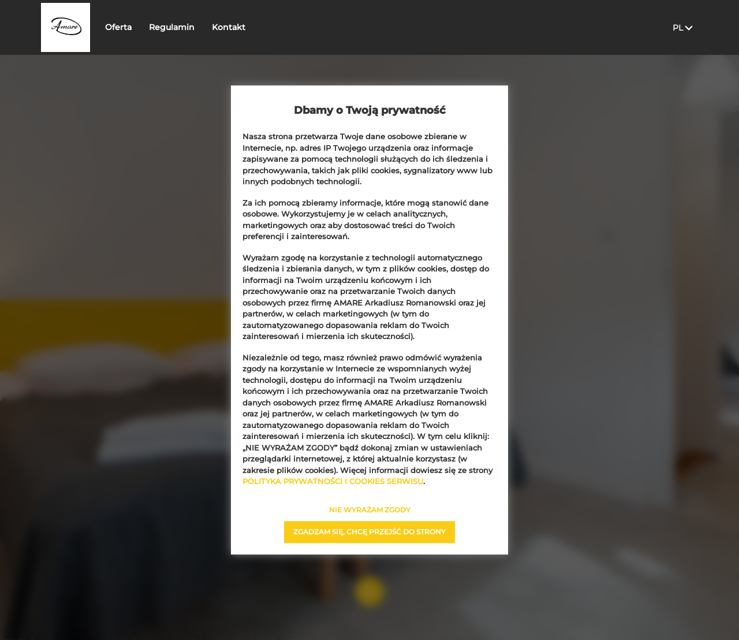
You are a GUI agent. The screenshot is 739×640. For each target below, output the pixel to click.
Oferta (147, 27)
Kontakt (257, 27)
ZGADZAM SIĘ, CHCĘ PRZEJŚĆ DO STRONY (369, 531)
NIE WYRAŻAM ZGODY (369, 509)
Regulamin (200, 27)
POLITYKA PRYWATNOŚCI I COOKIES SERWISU (332, 481)
